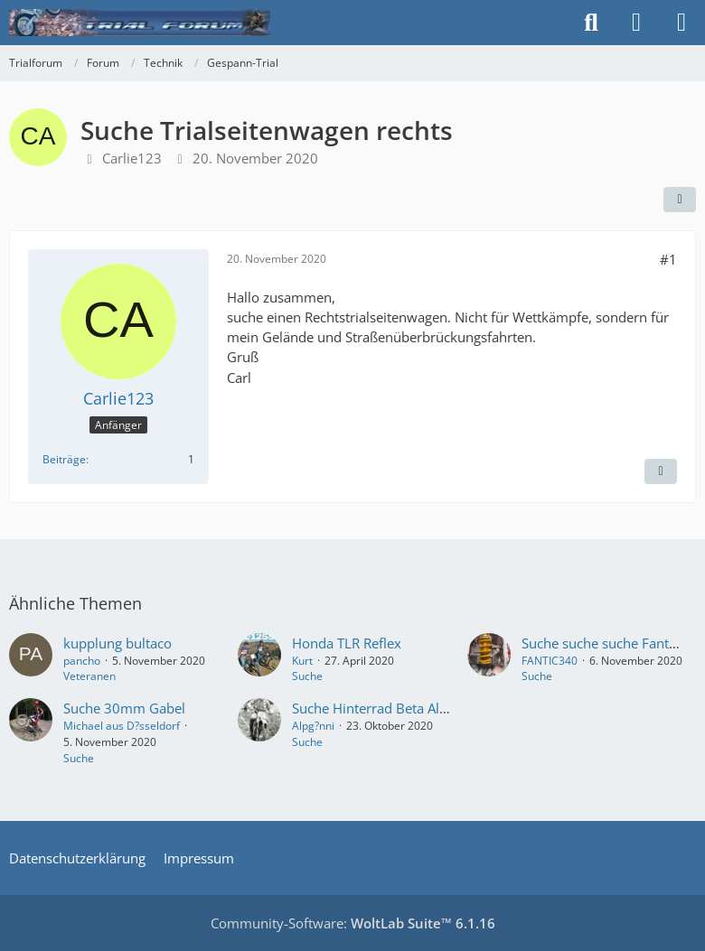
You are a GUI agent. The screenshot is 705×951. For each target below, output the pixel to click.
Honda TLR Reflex (346, 643)
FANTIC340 (550, 660)
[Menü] (681, 23)
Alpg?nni (313, 725)
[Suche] (591, 23)
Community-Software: (353, 923)
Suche (307, 676)
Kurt (302, 660)
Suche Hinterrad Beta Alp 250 (383, 708)
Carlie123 (132, 158)
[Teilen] (679, 199)
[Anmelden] (636, 22)
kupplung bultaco (117, 643)
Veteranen (89, 676)
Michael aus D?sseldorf (121, 725)
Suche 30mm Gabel (124, 708)
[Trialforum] (139, 23)
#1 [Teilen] (668, 259)
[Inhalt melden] (660, 471)
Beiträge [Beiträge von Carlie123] (64, 459)
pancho (81, 660)
